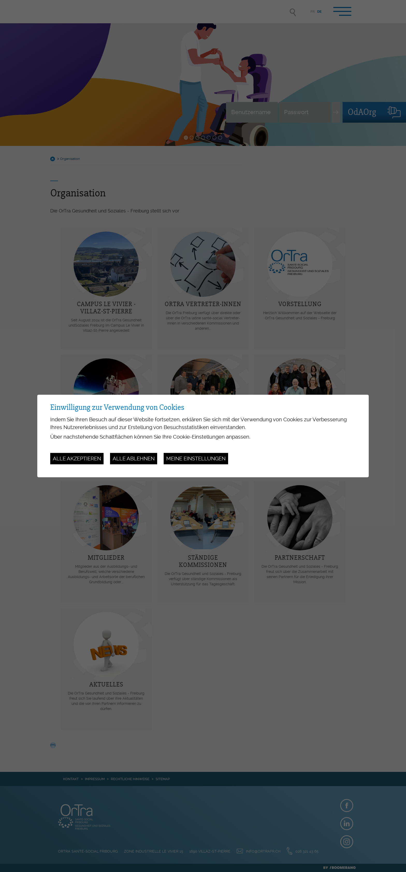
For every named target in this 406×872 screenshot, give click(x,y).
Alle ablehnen (134, 458)
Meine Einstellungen (196, 458)
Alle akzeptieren (77, 458)
